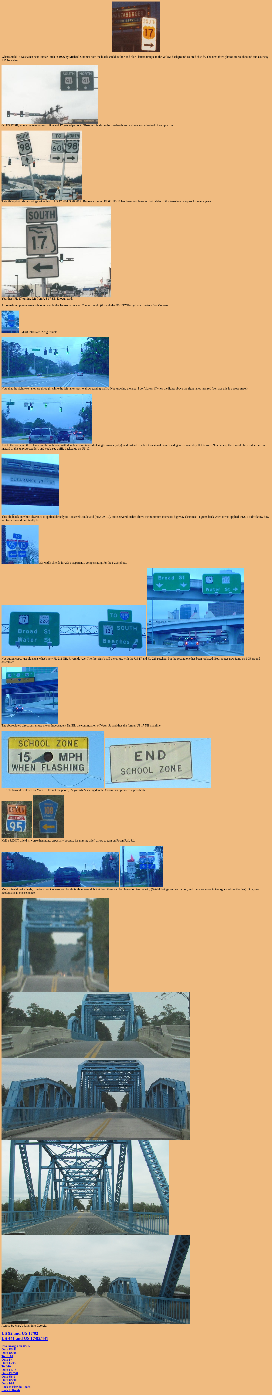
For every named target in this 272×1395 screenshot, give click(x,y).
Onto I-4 (7, 1359)
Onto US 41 (9, 1349)
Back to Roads (11, 1390)
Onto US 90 (9, 1380)
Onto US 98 (9, 1352)
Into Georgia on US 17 (16, 1346)
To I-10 (6, 1366)
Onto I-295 (8, 1363)
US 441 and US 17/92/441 (25, 1338)
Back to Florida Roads (16, 1386)
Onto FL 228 (10, 1373)
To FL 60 (7, 1356)
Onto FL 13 (9, 1369)
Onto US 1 (8, 1376)
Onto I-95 (8, 1383)
